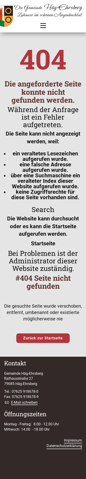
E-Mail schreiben (24, 402)
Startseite (43, 243)
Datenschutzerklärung (64, 446)
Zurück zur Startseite (43, 338)
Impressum (73, 440)
